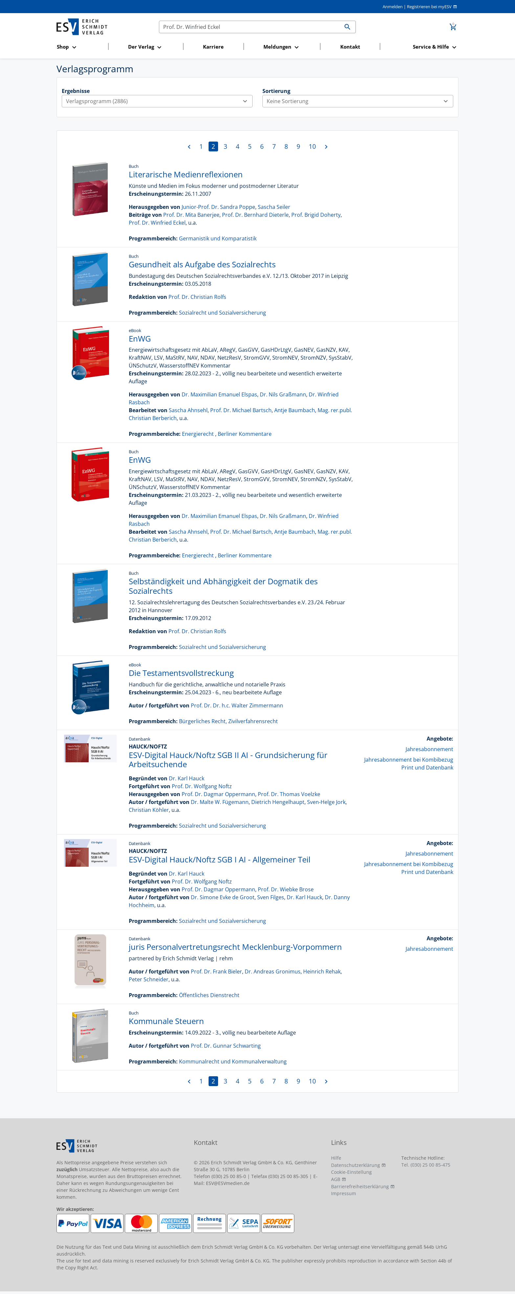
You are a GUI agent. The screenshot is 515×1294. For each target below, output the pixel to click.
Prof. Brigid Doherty (316, 214)
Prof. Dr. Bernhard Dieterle (255, 214)
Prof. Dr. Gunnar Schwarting (226, 1045)
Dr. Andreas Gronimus (273, 971)
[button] (80, 47)
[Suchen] (249, 27)
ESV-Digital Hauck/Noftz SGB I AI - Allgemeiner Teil (219, 859)
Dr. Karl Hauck (186, 778)
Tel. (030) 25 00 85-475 (425, 1165)
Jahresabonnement (429, 749)
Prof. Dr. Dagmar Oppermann (218, 794)
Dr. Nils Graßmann (283, 394)
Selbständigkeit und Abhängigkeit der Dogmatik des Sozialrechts (223, 586)
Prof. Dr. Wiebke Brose (286, 889)
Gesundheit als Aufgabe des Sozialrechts (202, 264)
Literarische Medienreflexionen (186, 174)
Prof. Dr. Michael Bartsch (241, 410)
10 (312, 146)
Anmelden (393, 7)
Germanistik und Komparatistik (218, 238)
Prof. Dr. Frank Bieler (216, 971)
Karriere (213, 46)
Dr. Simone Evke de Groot (223, 897)
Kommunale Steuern (166, 1020)
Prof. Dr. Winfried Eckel (157, 222)
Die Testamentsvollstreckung (181, 672)
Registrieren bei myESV (429, 7)
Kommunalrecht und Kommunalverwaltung (233, 1061)
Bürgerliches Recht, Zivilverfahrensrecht (228, 721)
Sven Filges (270, 897)
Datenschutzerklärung (355, 1165)
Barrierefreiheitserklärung (360, 1186)
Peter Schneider (148, 979)
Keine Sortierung (360, 101)
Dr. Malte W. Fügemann (220, 802)
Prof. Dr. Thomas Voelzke (289, 794)
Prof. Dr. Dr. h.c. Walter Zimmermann (237, 705)
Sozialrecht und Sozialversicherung (222, 312)
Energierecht (198, 433)
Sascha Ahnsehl (188, 410)
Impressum (343, 1193)
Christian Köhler (149, 810)
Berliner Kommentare (245, 433)
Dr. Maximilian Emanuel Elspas (219, 394)
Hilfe (336, 1158)
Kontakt (350, 46)
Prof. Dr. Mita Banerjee (191, 214)
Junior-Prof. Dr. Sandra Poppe (218, 207)
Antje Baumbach (294, 410)
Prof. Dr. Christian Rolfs (197, 297)
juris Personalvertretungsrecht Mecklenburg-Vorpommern (235, 946)
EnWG (140, 338)
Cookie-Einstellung (351, 1172)
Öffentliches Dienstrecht (209, 995)
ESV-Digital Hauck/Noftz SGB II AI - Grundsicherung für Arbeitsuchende (228, 759)
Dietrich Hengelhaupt (277, 802)
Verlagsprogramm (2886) (159, 101)
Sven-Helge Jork (326, 802)
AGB (335, 1179)
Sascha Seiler (274, 207)
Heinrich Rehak (322, 971)
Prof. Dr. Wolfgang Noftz (202, 786)
